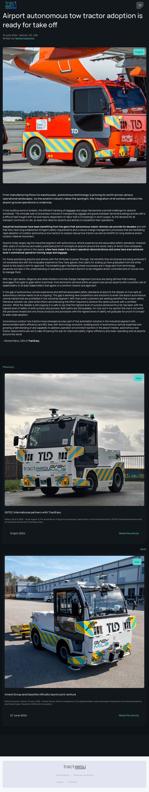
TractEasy (33, 340)
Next (143, 549)
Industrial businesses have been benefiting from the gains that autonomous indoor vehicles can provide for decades (69, 226)
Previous (8, 367)
